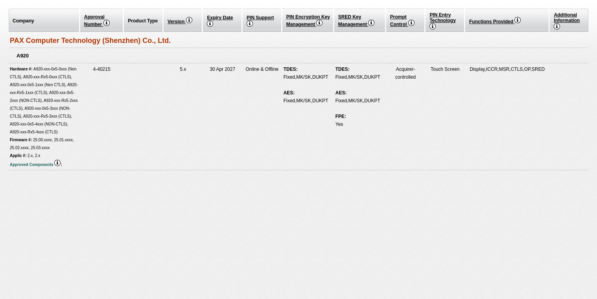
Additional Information (567, 21)
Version (180, 21)
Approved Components (35, 164)
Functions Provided (495, 21)
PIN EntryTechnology (442, 21)
